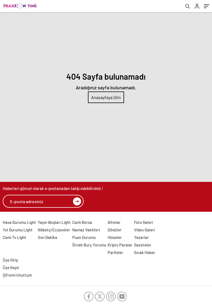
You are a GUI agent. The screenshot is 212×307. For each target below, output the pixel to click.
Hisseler (115, 237)
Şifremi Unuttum (17, 275)
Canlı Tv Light (14, 237)
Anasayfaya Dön (106, 97)
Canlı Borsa (82, 222)
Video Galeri (144, 229)
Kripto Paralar (120, 244)
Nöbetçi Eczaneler (54, 229)
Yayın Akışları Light (54, 222)
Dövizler (115, 229)
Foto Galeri (143, 222)
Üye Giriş (10, 259)
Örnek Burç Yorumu (89, 244)
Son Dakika (47, 237)
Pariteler (115, 252)
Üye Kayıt (11, 267)
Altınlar (114, 222)
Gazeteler (142, 244)
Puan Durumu (84, 237)
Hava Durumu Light (19, 222)
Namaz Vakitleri (86, 229)
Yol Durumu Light (18, 229)
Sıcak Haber (144, 252)
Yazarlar (141, 237)
